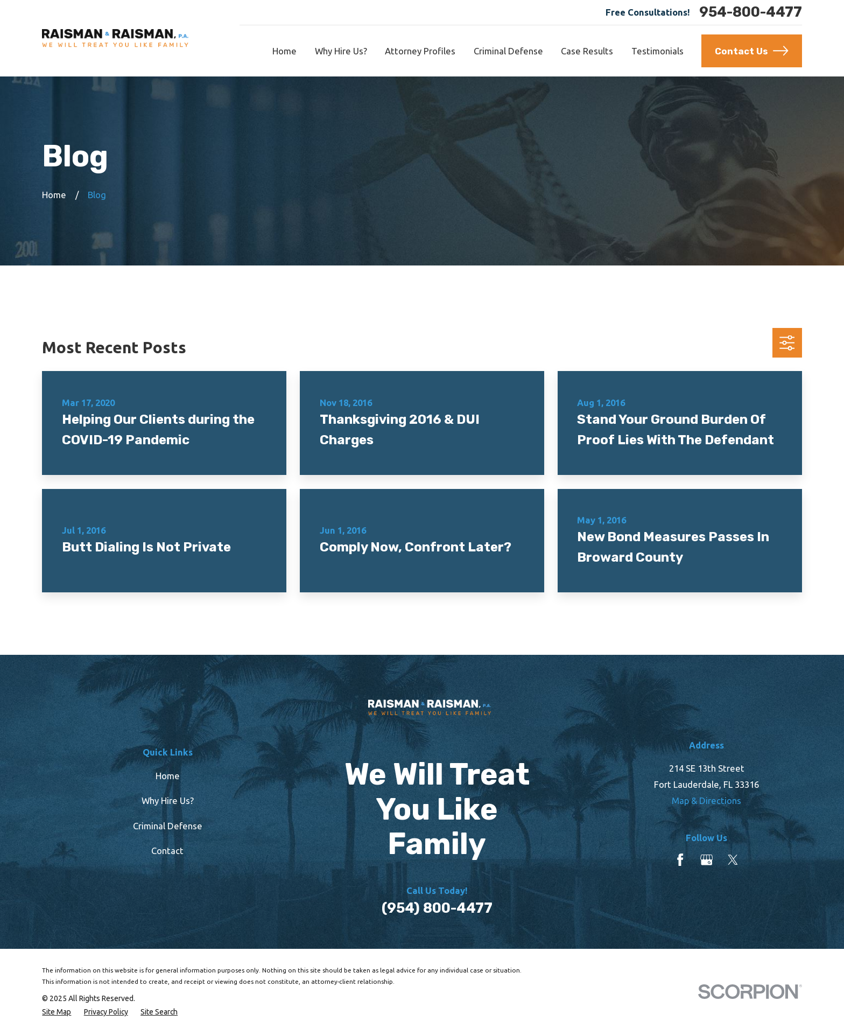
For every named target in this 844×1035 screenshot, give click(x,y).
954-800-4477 (750, 12)
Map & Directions (706, 800)
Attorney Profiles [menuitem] (420, 51)
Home (168, 776)
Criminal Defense (167, 826)
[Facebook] (680, 860)
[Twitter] (733, 860)
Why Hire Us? (168, 800)
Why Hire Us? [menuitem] (341, 51)
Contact (167, 850)
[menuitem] (56, 1012)
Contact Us (751, 50)
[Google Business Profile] (706, 860)
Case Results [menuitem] (587, 51)
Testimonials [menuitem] (657, 51)
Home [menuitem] (284, 51)
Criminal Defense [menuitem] (508, 51)
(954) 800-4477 (437, 908)
